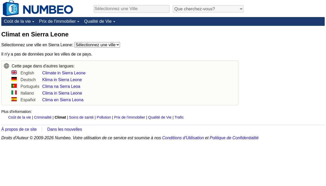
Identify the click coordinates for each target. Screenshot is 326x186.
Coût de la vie (17, 21)
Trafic (178, 117)
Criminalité (42, 117)
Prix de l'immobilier (57, 21)
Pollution (104, 117)
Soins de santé (81, 117)
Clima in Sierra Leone (62, 93)
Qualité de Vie (98, 21)
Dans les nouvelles (64, 129)
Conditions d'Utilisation (183, 138)
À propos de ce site (19, 129)
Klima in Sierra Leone (62, 80)
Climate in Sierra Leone (63, 73)
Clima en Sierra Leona (62, 100)
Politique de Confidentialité (234, 138)
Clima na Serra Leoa (61, 86)
